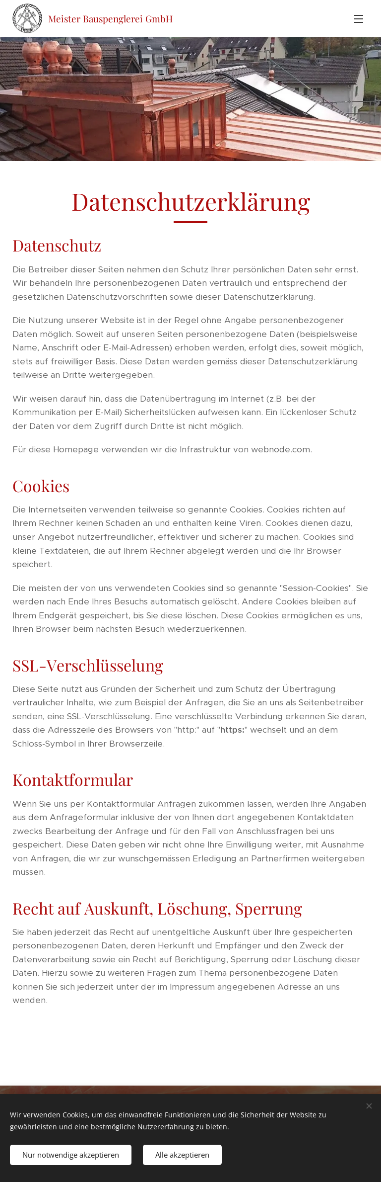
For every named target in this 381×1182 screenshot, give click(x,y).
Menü (358, 18)
